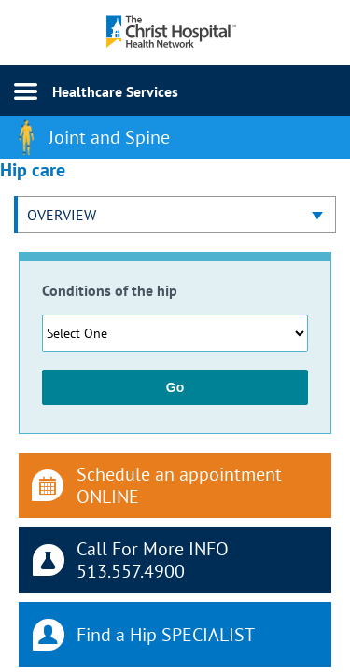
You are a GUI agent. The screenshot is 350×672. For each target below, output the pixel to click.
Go (175, 387)
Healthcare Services (115, 91)
